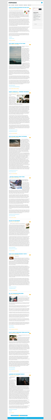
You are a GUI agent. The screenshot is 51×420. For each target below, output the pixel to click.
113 (22, 415)
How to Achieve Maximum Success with (19, 7)
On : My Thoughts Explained (16, 293)
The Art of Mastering (14, 220)
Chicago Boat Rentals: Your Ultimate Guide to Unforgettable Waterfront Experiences (36, 17)
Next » (26, 415)
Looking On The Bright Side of (12, 247)
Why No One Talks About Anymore (18, 136)
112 (20, 415)
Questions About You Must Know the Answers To (14, 214)
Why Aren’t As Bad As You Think (17, 43)
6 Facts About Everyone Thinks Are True (13, 170)
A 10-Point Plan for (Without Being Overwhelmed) (14, 86)
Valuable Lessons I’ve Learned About (13, 409)
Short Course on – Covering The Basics (19, 91)
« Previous (12, 415)
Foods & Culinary (13, 217)
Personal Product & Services (15, 88)
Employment (13, 250)
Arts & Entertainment (14, 133)
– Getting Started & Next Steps (17, 176)
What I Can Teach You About (12, 215)
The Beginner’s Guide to (11, 38)
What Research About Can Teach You (13, 131)
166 (24, 415)
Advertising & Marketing (14, 329)
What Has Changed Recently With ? (18, 253)
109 (16, 415)
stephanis (13, 3)
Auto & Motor (13, 40)
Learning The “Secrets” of (11, 327)
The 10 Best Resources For (36, 18)
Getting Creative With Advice (12, 85)
